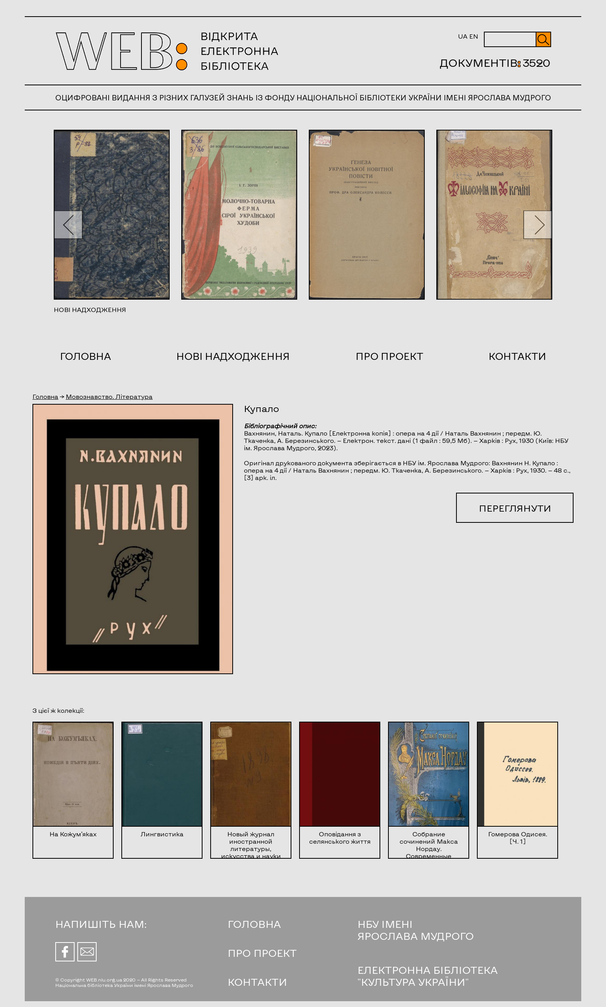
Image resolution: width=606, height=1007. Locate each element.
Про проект (389, 356)
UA (463, 36)
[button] (68, 224)
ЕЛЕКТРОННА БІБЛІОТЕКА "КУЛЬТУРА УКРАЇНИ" (427, 976)
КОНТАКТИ (257, 982)
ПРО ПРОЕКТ (262, 953)
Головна (85, 356)
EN (473, 36)
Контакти (517, 356)
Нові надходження (233, 356)
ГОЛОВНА (254, 924)
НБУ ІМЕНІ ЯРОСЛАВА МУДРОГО (415, 930)
